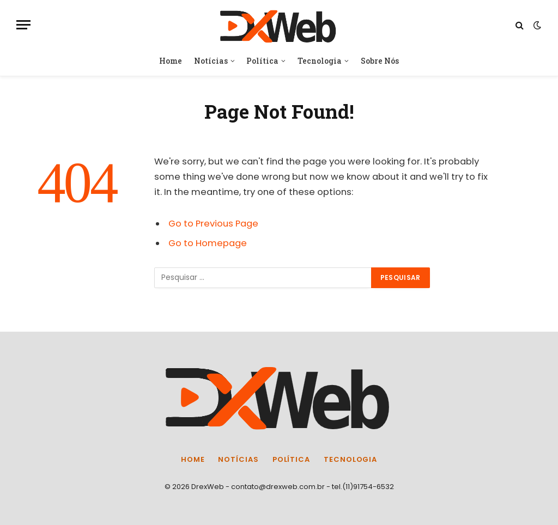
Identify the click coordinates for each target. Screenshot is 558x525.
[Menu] (23, 25)
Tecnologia (320, 61)
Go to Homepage (207, 243)
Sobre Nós (380, 61)
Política (262, 61)
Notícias (211, 61)
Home (170, 61)
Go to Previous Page (213, 223)
